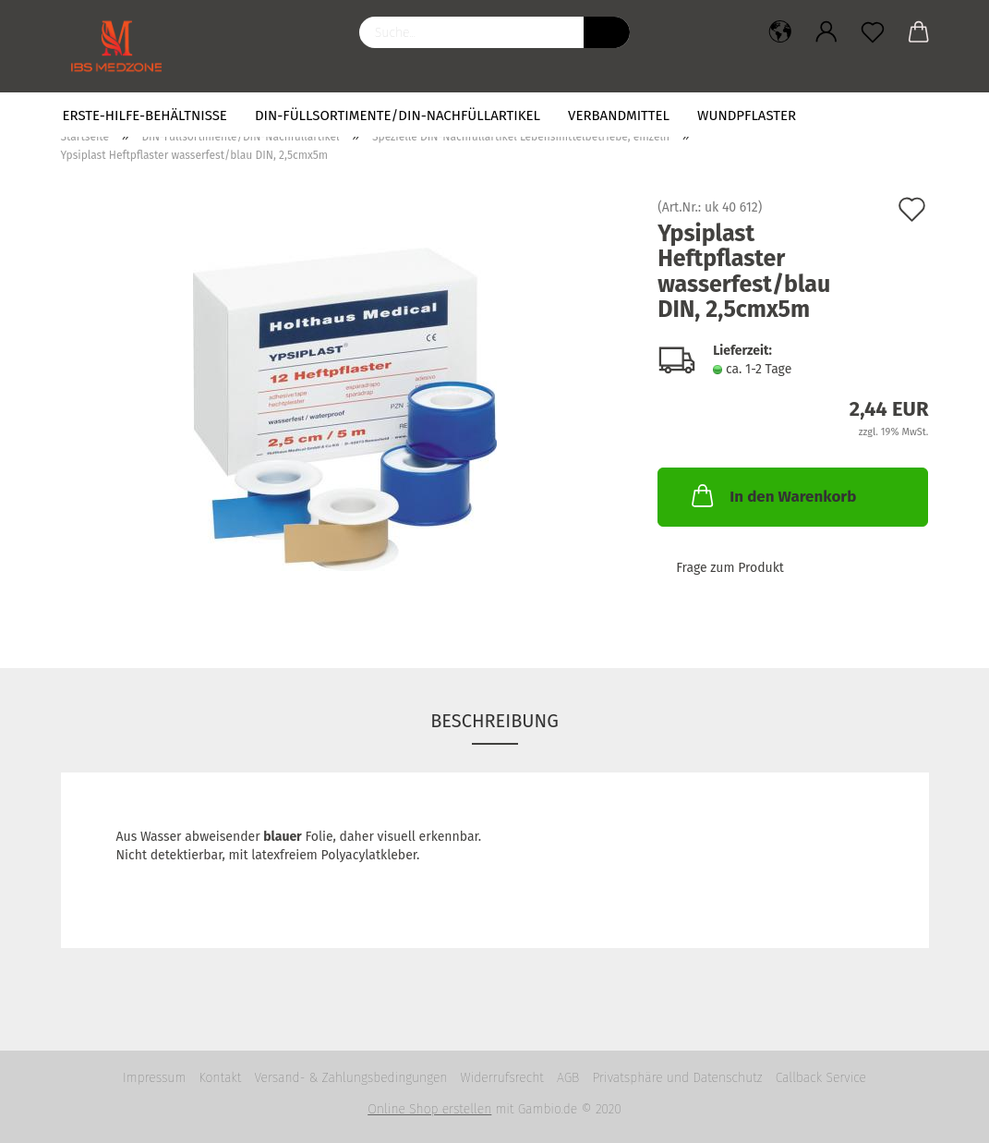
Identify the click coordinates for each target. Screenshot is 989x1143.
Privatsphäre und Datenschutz (677, 1078)
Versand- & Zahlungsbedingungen (350, 1078)
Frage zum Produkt (730, 568)
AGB (568, 1078)
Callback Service (821, 1078)
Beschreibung (494, 721)
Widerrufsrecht (502, 1078)
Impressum (154, 1078)
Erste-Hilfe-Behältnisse (145, 115)
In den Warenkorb (772, 495)
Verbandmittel (618, 115)
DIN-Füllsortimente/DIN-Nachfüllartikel (397, 115)
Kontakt (220, 1078)
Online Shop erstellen (429, 1109)
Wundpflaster (746, 115)
